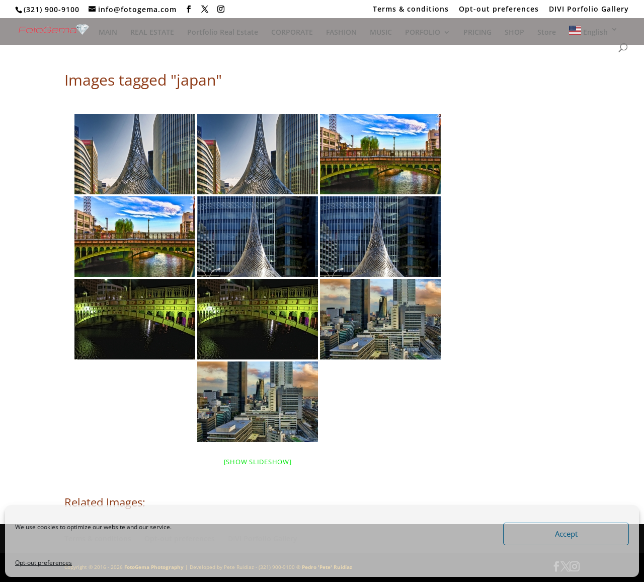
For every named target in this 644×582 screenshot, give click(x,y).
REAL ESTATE (152, 33)
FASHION (341, 33)
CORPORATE (292, 33)
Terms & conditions (411, 10)
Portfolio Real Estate (222, 33)
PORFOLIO (422, 33)
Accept (566, 534)
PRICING (477, 33)
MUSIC (381, 33)
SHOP (514, 33)
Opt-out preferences (43, 562)
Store (546, 33)
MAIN (108, 33)
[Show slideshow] (258, 461)
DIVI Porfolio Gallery (589, 10)
